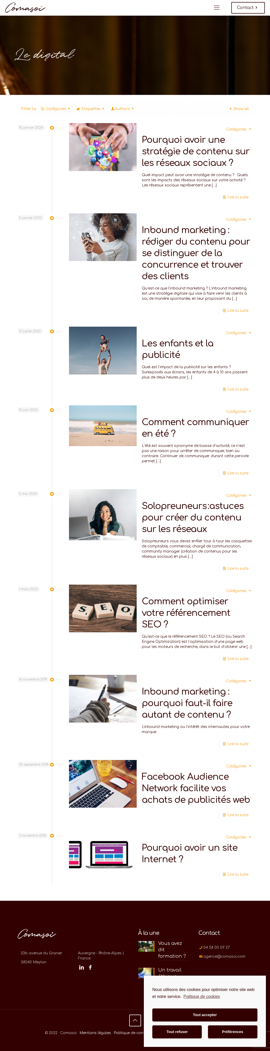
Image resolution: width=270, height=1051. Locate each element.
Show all (238, 109)
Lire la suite (238, 197)
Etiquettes (91, 109)
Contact (248, 8)
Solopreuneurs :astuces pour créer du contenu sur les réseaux (193, 517)
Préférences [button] (232, 1032)
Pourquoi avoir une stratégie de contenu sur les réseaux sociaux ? (195, 151)
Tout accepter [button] (205, 1015)
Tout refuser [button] (177, 1032)
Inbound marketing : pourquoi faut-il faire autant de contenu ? (187, 703)
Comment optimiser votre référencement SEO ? (186, 612)
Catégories (55, 109)
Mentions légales (95, 1033)
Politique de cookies (201, 996)
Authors (122, 109)
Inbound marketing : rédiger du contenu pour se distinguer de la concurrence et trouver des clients (196, 253)
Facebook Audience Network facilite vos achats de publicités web (196, 788)
